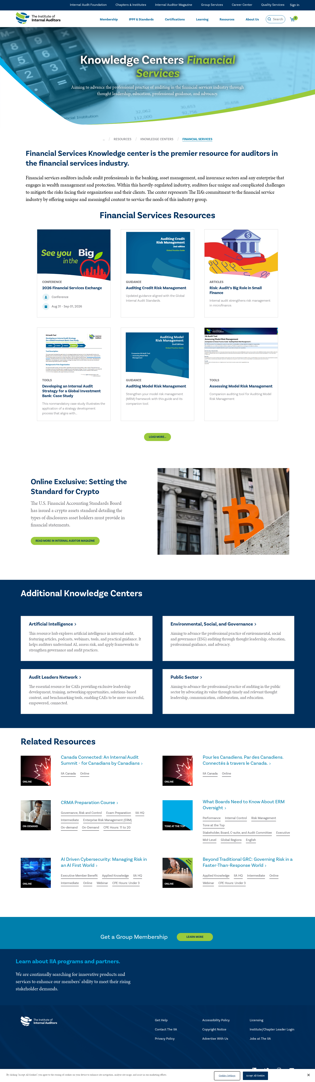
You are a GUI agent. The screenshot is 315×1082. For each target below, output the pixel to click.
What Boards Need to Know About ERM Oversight (244, 805)
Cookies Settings (227, 1075)
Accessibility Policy (216, 1021)
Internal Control (237, 819)
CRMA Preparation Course (88, 803)
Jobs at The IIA (260, 1039)
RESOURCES (122, 139)
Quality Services (272, 5)
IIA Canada (68, 775)
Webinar (104, 884)
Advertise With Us (215, 1039)
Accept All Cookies (255, 1075)
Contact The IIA (166, 1030)
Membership (109, 19)
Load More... (157, 437)
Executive (210, 841)
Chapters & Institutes (131, 5)
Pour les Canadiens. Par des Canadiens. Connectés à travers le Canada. (244, 761)
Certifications (175, 19)
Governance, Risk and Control (82, 813)
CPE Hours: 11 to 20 (118, 828)
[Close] (308, 1075)
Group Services (212, 5)
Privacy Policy (165, 1039)
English (271, 841)
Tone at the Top (214, 826)
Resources (227, 19)
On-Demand (91, 828)
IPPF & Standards (141, 19)
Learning (202, 19)
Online (85, 775)
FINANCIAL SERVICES (197, 139)
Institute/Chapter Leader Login (272, 1030)
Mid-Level (228, 841)
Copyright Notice (214, 1030)
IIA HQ (142, 813)
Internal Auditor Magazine (173, 5)
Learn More (195, 938)
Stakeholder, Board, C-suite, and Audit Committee (238, 834)
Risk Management (266, 819)
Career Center (242, 5)
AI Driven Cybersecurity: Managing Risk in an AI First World (105, 863)
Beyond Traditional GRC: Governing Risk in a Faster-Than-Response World (247, 863)
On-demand (69, 828)
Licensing (256, 1021)
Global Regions (250, 841)
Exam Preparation (121, 813)
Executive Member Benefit (80, 877)
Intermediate (70, 821)
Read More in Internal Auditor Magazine (65, 541)
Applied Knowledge (117, 877)
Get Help (161, 1021)
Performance (212, 819)
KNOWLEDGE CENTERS (156, 139)
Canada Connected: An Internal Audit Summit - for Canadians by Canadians (101, 761)
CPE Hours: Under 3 (128, 884)
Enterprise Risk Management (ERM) (109, 821)
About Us (252, 19)
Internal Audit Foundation (88, 5)
